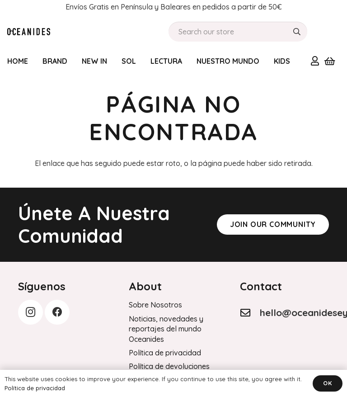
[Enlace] (315, 60)
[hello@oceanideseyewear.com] (250, 313)
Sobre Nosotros (155, 304)
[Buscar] (297, 32)
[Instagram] (30, 312)
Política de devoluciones (169, 366)
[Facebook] (57, 312)
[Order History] (28, 31)
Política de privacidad (165, 352)
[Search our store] (238, 32)
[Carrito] (329, 61)
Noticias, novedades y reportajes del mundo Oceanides (166, 329)
